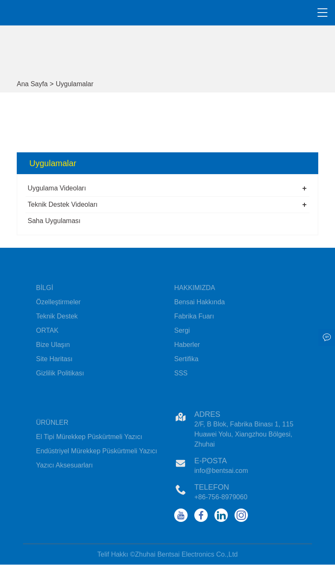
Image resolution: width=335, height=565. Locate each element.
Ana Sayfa (32, 83)
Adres (207, 414)
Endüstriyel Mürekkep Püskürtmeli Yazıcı (96, 451)
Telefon (211, 487)
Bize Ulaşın (53, 344)
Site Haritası (54, 358)
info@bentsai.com (221, 470)
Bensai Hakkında (199, 302)
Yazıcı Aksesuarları (64, 465)
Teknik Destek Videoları (63, 204)
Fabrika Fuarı (194, 316)
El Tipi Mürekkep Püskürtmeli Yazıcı (89, 436)
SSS (181, 373)
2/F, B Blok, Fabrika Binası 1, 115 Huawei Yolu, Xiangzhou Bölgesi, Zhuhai (244, 434)
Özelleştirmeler (58, 302)
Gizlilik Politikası (60, 373)
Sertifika (186, 358)
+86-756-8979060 (220, 497)
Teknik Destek (57, 316)
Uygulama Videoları (57, 188)
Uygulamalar (74, 83)
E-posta (210, 461)
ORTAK (47, 330)
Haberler (187, 344)
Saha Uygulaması (54, 220)
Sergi (182, 330)
